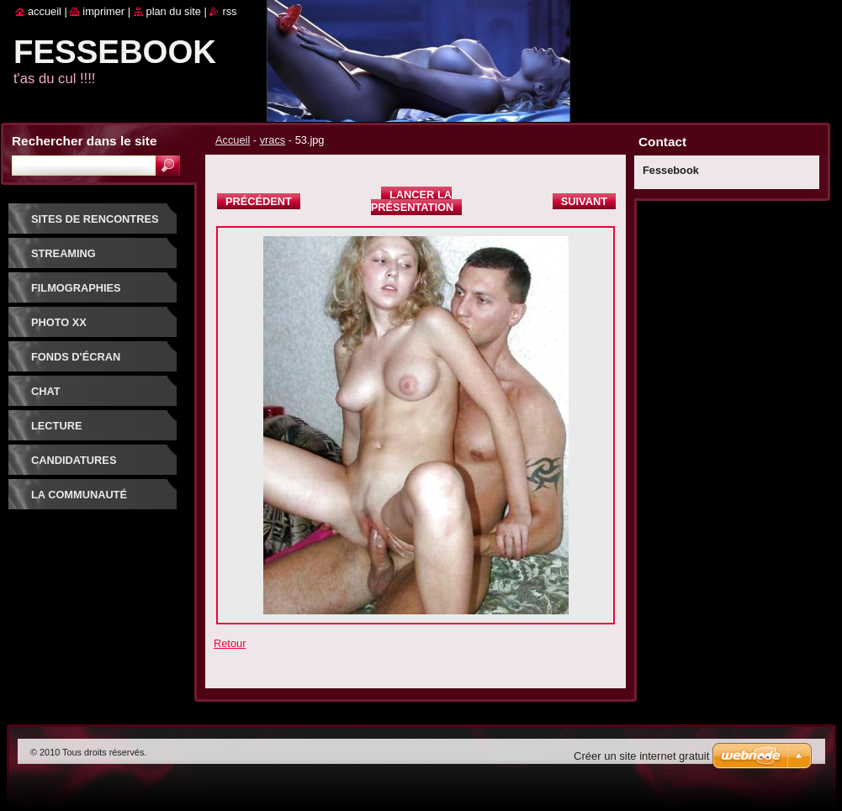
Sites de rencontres (94, 219)
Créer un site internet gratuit (641, 756)
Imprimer (103, 11)
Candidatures (73, 460)
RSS (229, 11)
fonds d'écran (75, 356)
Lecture (56, 425)
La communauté (79, 494)
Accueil (232, 140)
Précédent (258, 201)
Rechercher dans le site (84, 141)
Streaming (63, 253)
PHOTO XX (59, 322)
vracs (273, 140)
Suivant (584, 201)
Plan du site (173, 11)
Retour (230, 643)
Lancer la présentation (412, 200)
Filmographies (76, 288)
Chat (46, 391)
